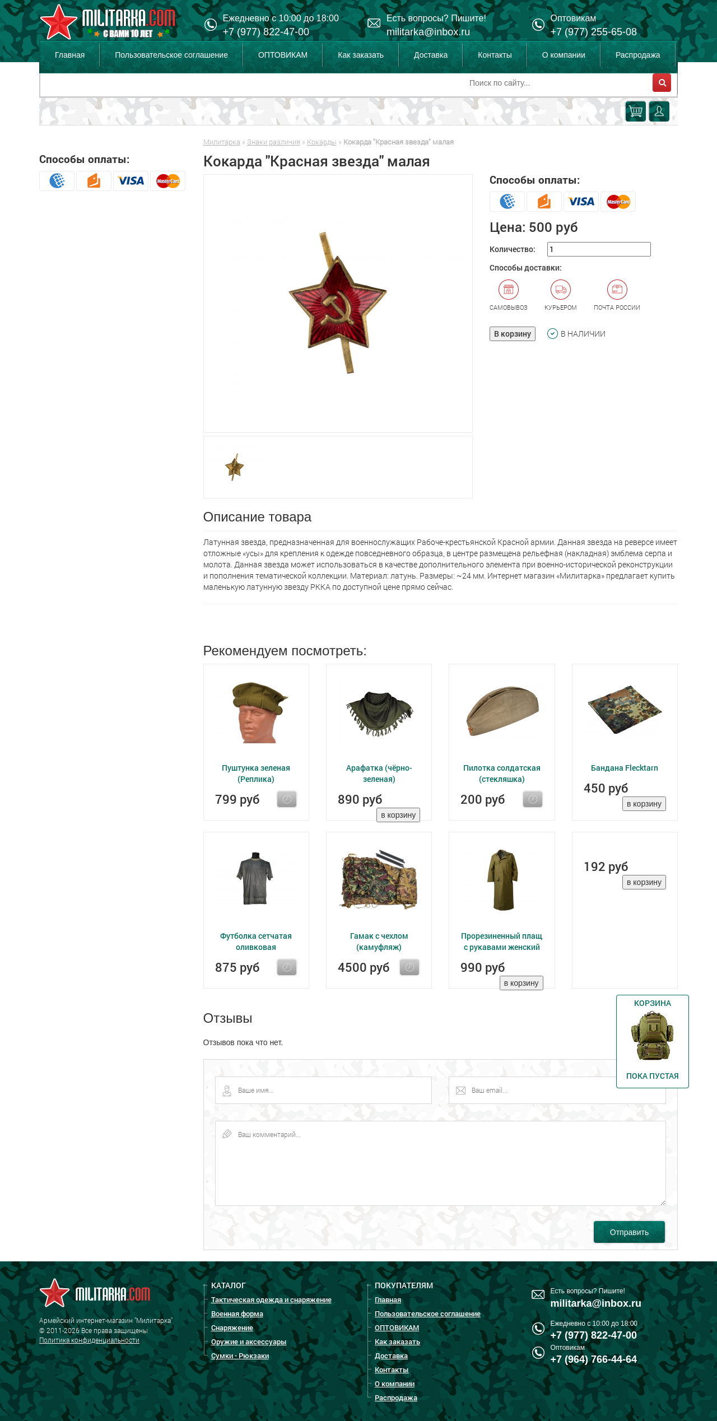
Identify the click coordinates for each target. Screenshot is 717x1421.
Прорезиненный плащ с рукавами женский (501, 941)
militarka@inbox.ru (428, 32)
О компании (563, 54)
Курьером (560, 295)
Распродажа (638, 54)
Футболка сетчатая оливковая (256, 941)
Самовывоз (509, 295)
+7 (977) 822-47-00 (266, 32)
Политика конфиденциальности (89, 1339)
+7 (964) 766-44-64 (594, 1359)
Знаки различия (273, 142)
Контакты (494, 54)
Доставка (431, 54)
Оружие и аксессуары (249, 1341)
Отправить (629, 1232)
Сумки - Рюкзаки (240, 1355)
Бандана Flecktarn (624, 767)
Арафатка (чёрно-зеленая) (379, 773)
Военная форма (237, 1313)
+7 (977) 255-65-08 (594, 32)
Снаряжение (232, 1327)
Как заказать (361, 54)
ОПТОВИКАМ (283, 54)
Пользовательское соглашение (171, 54)
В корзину (512, 333)
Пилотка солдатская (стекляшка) (502, 773)
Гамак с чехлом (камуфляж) (379, 941)
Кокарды (322, 142)
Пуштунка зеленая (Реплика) (256, 773)
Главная (70, 54)
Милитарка (221, 142)
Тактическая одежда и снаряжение (271, 1299)
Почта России (617, 295)
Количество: (513, 249)
